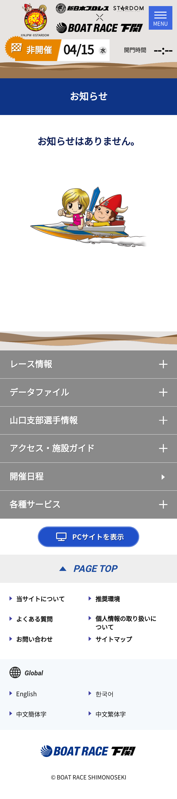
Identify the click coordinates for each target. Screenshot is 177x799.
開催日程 (26, 476)
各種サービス (88, 504)
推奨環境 (107, 599)
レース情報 (88, 364)
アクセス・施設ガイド (88, 448)
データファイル (88, 392)
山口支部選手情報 (88, 420)
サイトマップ (113, 639)
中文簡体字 (31, 714)
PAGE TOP (95, 568)
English (26, 694)
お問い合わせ (34, 639)
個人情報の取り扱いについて (125, 623)
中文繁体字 (110, 714)
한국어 (104, 694)
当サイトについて (40, 599)
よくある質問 (34, 619)
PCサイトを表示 (88, 536)
